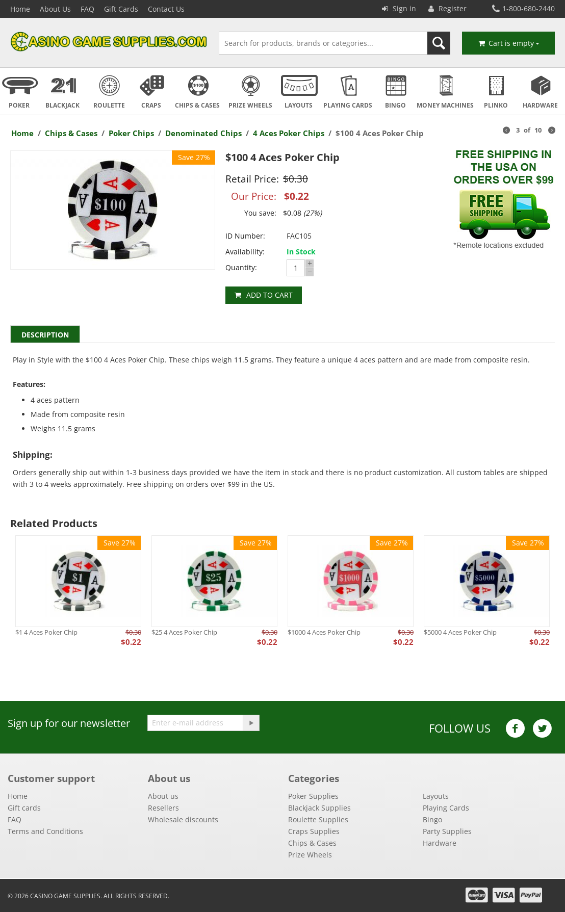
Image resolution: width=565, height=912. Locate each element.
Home (20, 9)
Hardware (439, 843)
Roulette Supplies (318, 819)
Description (45, 335)
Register (447, 8)
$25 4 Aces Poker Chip (184, 632)
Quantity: (241, 267)
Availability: (245, 251)
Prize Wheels (310, 854)
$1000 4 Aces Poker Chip (324, 632)
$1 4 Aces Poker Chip (46, 632)
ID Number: (245, 236)
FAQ (87, 9)
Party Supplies (447, 831)
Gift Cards (121, 9)
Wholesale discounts (183, 819)
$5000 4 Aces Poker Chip (460, 632)
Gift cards (24, 808)
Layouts (436, 796)
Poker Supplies (313, 796)
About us (163, 796)
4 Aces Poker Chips (288, 133)
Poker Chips (131, 133)
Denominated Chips (203, 133)
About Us (55, 9)
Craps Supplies (314, 831)
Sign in (399, 8)
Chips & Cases (71, 133)
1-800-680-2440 (523, 8)
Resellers (163, 808)
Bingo (432, 819)
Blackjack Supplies (319, 808)
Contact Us (166, 9)
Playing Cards (446, 808)
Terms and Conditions (45, 831)
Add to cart (269, 295)
